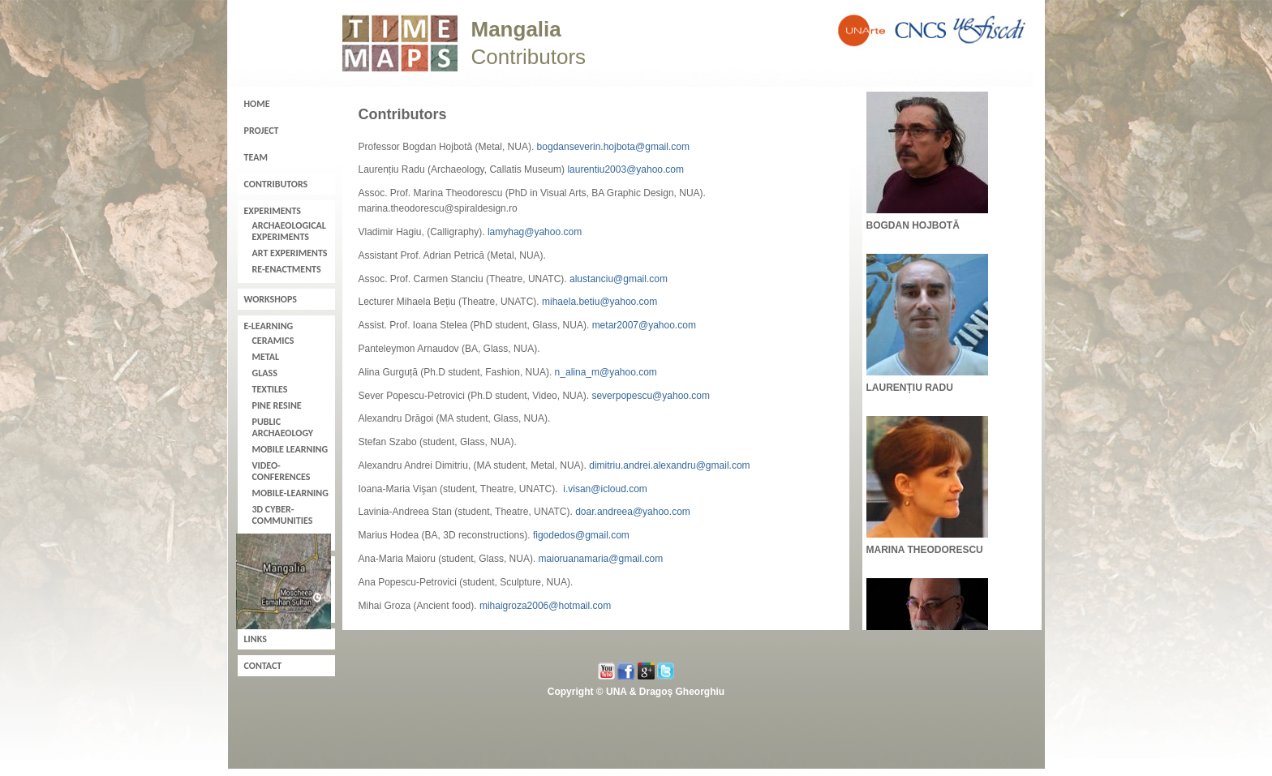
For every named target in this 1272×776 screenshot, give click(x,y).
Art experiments (290, 253)
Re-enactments (286, 269)
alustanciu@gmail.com (618, 279)
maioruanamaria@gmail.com (601, 558)
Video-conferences (281, 471)
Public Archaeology (283, 427)
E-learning (269, 326)
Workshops (271, 299)
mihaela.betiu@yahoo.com (599, 301)
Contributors (276, 184)
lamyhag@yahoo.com (535, 232)
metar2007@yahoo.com (644, 325)
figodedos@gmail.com (581, 535)
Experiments (272, 211)
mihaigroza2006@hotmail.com (545, 605)
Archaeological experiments (289, 231)
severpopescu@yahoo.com (650, 395)
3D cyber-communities (282, 515)
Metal (266, 356)
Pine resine (277, 405)
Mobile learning (290, 449)
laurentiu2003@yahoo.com (625, 169)
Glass (264, 373)
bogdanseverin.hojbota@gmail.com (613, 146)
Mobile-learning (290, 493)
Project (261, 130)
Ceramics (273, 340)
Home (257, 103)
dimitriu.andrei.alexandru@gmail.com (669, 465)
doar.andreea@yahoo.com (632, 511)
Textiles (270, 389)
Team (256, 157)
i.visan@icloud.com (605, 489)
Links (255, 639)
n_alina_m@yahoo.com (606, 372)
